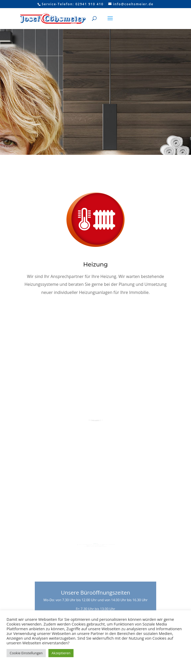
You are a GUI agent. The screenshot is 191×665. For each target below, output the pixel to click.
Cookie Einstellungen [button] (26, 653)
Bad (95, 411)
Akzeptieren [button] (61, 653)
